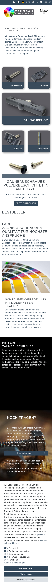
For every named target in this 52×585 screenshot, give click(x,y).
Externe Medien (16, 554)
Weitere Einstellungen (14, 563)
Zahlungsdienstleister (19, 551)
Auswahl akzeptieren (26, 580)
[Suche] (33, 2)
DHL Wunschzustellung (20, 557)
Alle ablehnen (26, 574)
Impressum (40, 534)
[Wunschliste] (37, 2)
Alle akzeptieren (26, 568)
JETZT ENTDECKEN (26, 203)
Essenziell (13, 548)
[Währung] (28, 2)
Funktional (14, 560)
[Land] (23, 2)
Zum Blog (3, 1)
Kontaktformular (31, 453)
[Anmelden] (14, 2)
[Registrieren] (19, 2)
